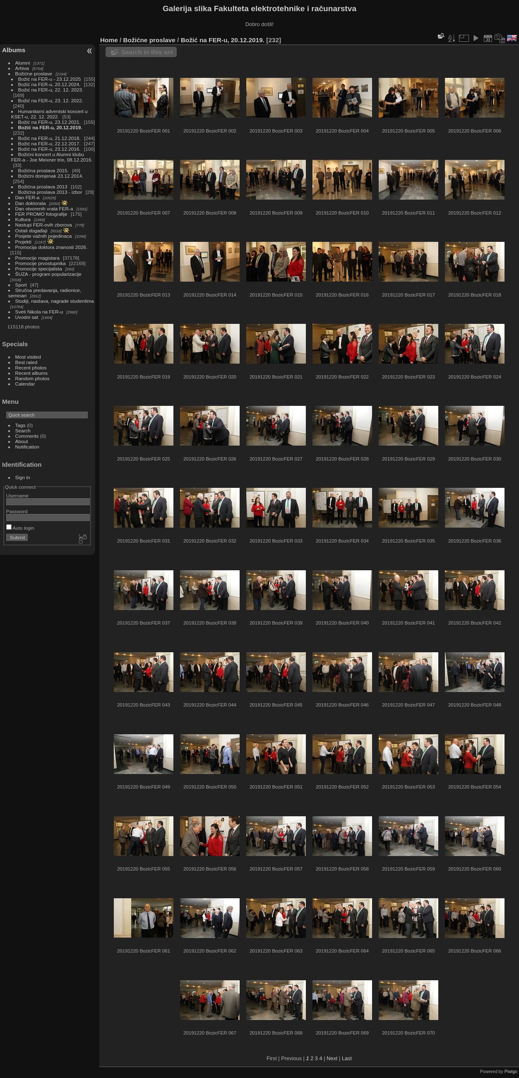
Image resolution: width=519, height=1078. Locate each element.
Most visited (28, 356)
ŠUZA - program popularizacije (48, 274)
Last (347, 1058)
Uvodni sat (26, 317)
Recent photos (31, 367)
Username (17, 495)
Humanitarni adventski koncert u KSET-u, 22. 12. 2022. (49, 114)
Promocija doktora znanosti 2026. (51, 247)
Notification (27, 446)
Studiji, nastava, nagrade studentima (54, 301)
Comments (27, 436)
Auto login (20, 528)
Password (17, 511)
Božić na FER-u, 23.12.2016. (49, 149)
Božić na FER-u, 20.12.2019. (50, 127)
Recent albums (31, 373)
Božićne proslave (34, 73)
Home (109, 39)
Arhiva (22, 68)
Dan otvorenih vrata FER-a (44, 208)
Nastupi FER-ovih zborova (43, 224)
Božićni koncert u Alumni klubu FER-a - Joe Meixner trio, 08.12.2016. (52, 157)
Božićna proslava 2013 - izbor (50, 192)
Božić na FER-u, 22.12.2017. (49, 143)
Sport (21, 284)
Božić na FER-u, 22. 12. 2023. (51, 89)
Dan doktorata (30, 203)
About (21, 441)
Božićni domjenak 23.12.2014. (51, 175)
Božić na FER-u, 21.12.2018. (49, 138)
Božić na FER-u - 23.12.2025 (49, 79)
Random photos (32, 378)
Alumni (22, 62)
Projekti (23, 241)
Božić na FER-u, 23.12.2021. (49, 122)
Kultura (23, 219)
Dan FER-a (27, 197)
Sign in (22, 477)
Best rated (26, 362)
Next (332, 1058)
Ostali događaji (31, 230)
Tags (20, 425)
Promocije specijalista (38, 268)
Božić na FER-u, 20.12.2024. (49, 84)
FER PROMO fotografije (41, 214)
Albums (13, 49)
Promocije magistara (37, 257)
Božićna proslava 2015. (43, 170)
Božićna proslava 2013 (42, 186)
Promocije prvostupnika (40, 263)
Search (23, 430)
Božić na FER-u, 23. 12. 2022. (51, 100)
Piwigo (511, 1071)
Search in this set (147, 51)
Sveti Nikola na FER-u (39, 311)
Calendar (25, 383)
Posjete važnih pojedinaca (43, 236)
